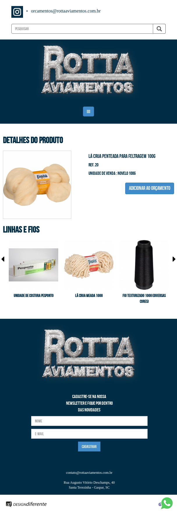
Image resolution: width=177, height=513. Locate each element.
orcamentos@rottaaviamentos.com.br (66, 10)
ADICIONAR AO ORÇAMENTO (149, 188)
